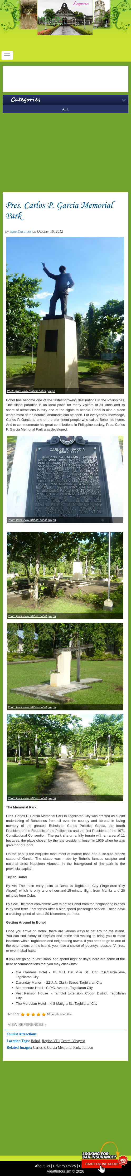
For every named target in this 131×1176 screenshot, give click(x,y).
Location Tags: (19, 1041)
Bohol (35, 1041)
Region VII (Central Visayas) (63, 1041)
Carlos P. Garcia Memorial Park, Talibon (63, 1048)
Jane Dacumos (21, 231)
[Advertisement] (65, 79)
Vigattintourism (59, 1171)
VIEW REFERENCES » (27, 1024)
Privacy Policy (64, 1166)
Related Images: (20, 1048)
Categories (25, 99)
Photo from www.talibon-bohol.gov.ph (31, 391)
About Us (42, 1166)
